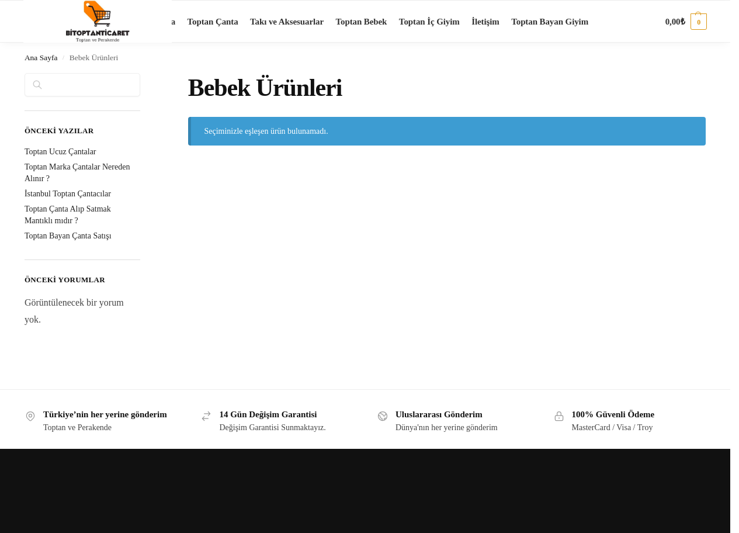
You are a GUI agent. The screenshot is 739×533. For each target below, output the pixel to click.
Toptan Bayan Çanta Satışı (68, 235)
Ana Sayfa (41, 57)
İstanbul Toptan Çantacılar (68, 193)
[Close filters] (143, 80)
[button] (686, 21)
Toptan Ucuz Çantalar (60, 151)
